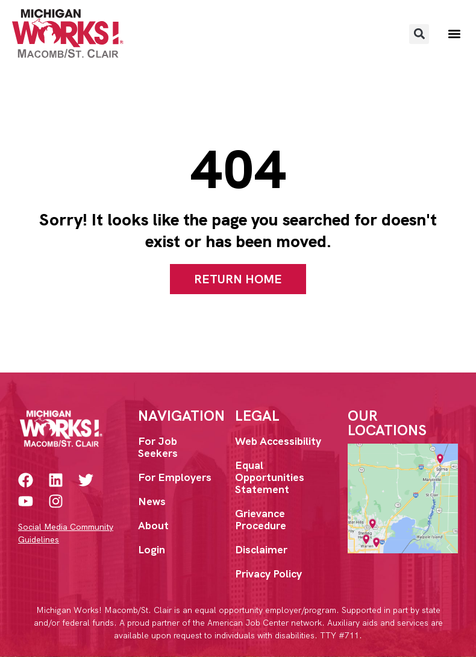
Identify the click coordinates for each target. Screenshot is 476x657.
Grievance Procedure (260, 519)
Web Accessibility (278, 441)
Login (151, 549)
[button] (419, 34)
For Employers (174, 477)
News (152, 501)
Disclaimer (261, 549)
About (153, 525)
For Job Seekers (158, 447)
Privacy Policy (268, 573)
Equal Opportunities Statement (269, 477)
